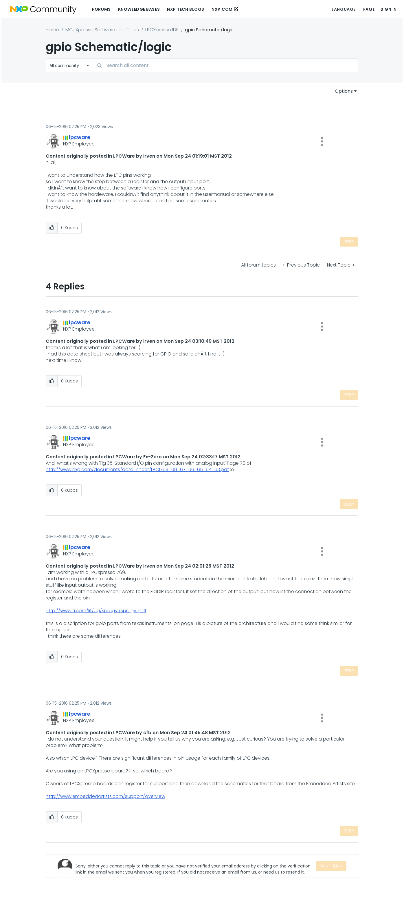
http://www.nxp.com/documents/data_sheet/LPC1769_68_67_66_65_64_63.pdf (137, 469)
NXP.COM (222, 9)
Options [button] (344, 91)
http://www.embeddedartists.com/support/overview (105, 796)
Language (343, 9)
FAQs (369, 9)
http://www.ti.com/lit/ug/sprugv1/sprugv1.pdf (96, 610)
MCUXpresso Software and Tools (102, 29)
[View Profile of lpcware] (79, 137)
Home (52, 29)
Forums (101, 9)
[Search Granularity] (69, 65)
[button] (322, 141)
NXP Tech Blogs (185, 9)
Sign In (389, 9)
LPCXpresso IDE (162, 29)
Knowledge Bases (139, 9)
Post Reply (331, 866)
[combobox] (225, 65)
